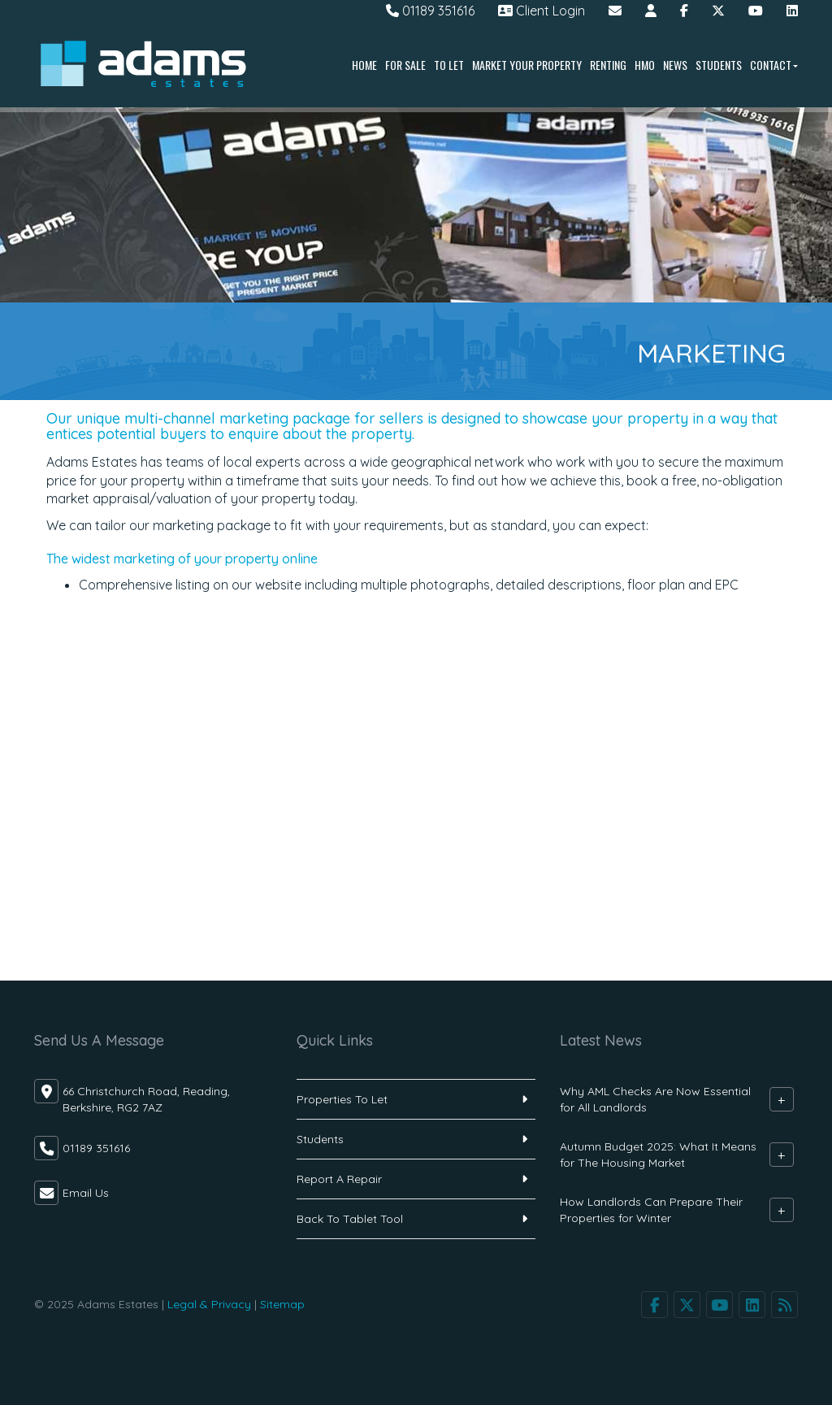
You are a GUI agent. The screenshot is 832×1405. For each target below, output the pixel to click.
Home (364, 64)
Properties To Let (342, 1099)
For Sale (405, 64)
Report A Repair (339, 1179)
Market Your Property (527, 64)
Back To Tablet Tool (350, 1218)
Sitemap (282, 1304)
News (675, 64)
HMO (645, 64)
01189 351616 (430, 10)
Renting (608, 64)
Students (719, 64)
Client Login (541, 10)
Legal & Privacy (209, 1304)
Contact (774, 64)
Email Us (86, 1192)
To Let (449, 64)
